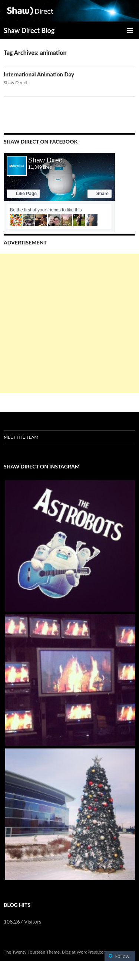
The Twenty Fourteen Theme (32, 952)
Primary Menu (130, 30)
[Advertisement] (69, 323)
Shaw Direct (15, 82)
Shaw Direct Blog (29, 30)
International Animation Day (39, 74)
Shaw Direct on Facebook (40, 141)
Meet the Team (21, 437)
